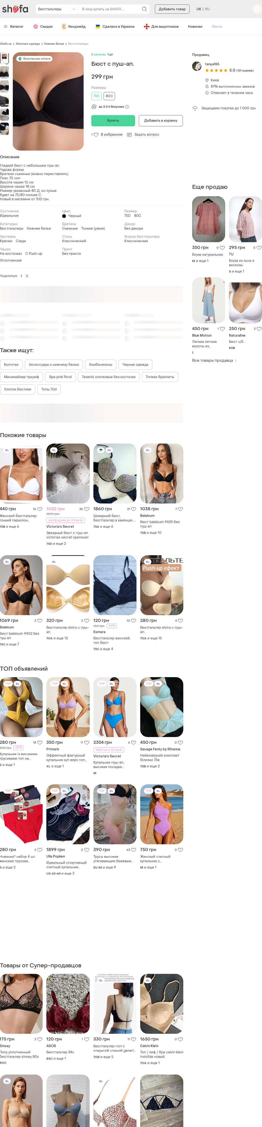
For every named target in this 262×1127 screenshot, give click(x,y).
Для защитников (161, 26)
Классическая (136, 241)
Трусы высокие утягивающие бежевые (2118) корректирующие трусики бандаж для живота (112, 859)
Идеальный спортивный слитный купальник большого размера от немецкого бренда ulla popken (66, 865)
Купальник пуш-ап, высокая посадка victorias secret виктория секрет (114, 764)
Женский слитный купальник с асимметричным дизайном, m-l (155, 859)
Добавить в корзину (161, 120)
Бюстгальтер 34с (60, 1052)
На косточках (11, 254)
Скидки (43, 26)
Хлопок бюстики (17, 389)
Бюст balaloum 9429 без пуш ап (160, 524)
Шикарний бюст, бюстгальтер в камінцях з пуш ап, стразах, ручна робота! (114, 518)
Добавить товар (172, 9)
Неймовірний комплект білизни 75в (159, 757)
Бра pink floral (60, 377)
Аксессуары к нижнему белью (54, 364)
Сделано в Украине (115, 26)
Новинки (195, 26)
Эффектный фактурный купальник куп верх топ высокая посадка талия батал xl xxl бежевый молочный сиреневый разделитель (65, 757)
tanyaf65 (212, 64)
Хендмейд (74, 26)
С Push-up (33, 254)
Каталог (14, 26)
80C (109, 96)
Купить (113, 120)
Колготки (11, 364)
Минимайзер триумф (21, 377)
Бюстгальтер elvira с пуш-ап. (67, 629)
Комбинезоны (100, 364)
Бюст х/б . (237, 342)
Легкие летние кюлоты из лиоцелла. (204, 344)
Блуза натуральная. (208, 254)
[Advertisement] (227, 147)
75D (96, 96)
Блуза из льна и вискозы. (241, 262)
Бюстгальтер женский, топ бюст (111, 640)
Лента (217, 26)
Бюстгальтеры (78, 44)
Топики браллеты (160, 377)
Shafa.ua (6, 44)
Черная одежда (135, 364)
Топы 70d (49, 389)
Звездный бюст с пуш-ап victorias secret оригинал (67, 535)
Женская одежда (28, 44)
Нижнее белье (54, 44)
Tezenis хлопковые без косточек (109, 377)
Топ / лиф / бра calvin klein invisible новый (161, 1054)
